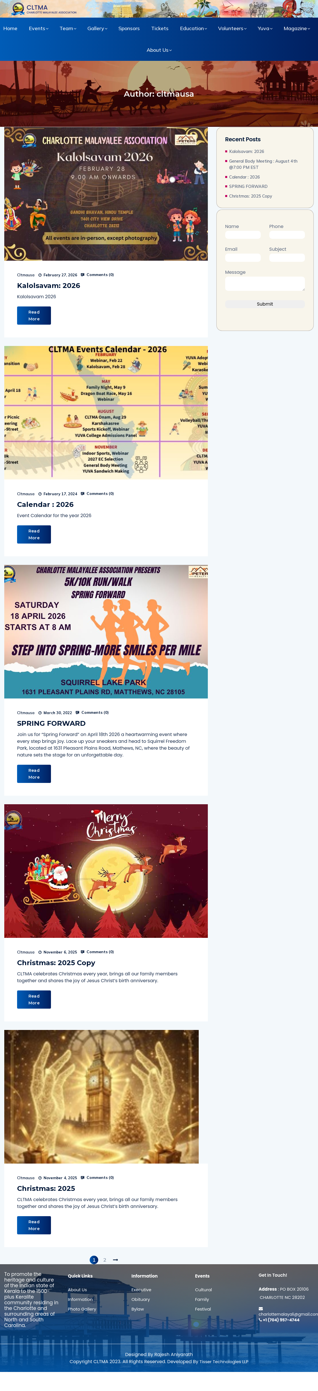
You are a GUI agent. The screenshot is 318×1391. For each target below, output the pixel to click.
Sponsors (129, 28)
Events (37, 28)
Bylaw (138, 1309)
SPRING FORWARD (51, 723)
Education (192, 28)
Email (243, 253)
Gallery (95, 28)
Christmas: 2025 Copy (56, 963)
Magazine (295, 28)
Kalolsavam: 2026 (48, 285)
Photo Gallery (82, 1309)
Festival (203, 1309)
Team (66, 28)
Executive (141, 1290)
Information (80, 1299)
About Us (158, 50)
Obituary (141, 1299)
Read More (34, 316)
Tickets (160, 28)
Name (243, 230)
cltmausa (25, 274)
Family (202, 1299)
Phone (287, 230)
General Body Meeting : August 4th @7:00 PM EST (263, 164)
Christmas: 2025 (46, 1188)
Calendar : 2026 (45, 504)
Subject (287, 253)
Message (265, 281)
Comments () (97, 274)
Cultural (203, 1290)
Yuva (263, 28)
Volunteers (230, 28)
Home (10, 28)
